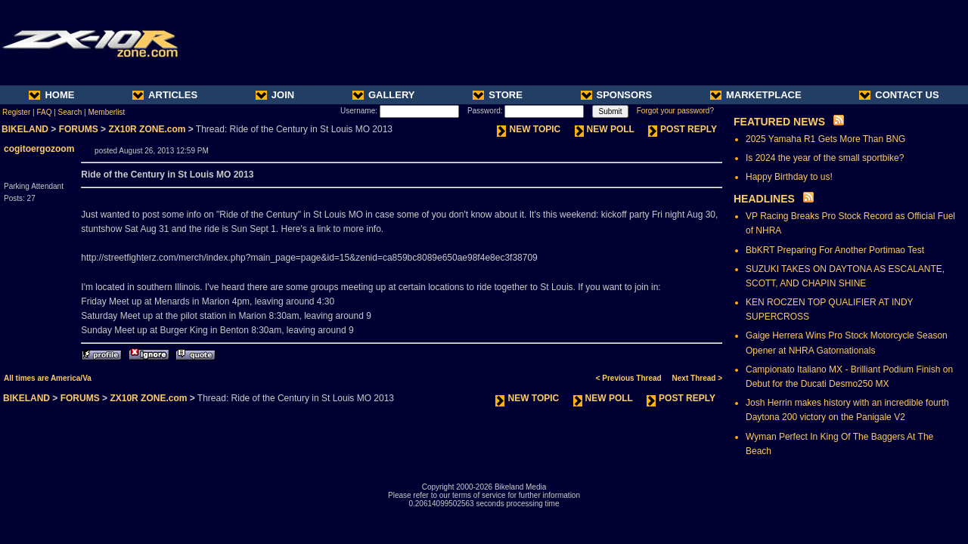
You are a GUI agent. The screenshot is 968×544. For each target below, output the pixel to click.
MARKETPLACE (756, 94)
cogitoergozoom (39, 149)
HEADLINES (764, 199)
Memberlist (106, 112)
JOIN (275, 94)
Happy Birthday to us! (789, 177)
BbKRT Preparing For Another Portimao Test (835, 250)
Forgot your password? (675, 111)
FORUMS (78, 129)
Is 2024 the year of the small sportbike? (825, 158)
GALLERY (383, 94)
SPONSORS (617, 94)
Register (16, 112)
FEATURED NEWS (779, 122)
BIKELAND (25, 129)
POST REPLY (682, 129)
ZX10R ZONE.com (146, 129)
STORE (498, 94)
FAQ (43, 112)
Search (70, 112)
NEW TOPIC (528, 129)
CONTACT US (899, 94)
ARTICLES (164, 94)
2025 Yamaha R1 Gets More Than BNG (825, 139)
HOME (51, 94)
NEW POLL (604, 129)
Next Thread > (697, 378)
